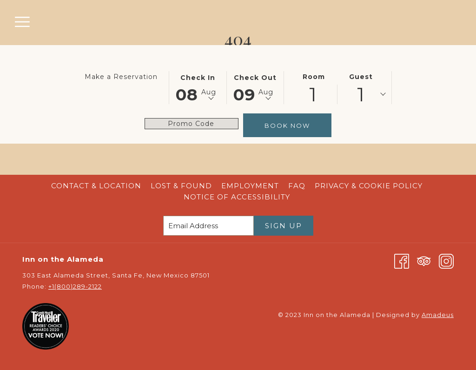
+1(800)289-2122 (75, 286)
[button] (198, 87)
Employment (250, 185)
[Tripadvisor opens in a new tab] (423, 260)
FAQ (296, 185)
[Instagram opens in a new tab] (446, 260)
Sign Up (283, 225)
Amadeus (438, 314)
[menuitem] (96, 186)
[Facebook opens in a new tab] (401, 260)
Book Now (287, 125)
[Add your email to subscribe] (208, 226)
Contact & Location (96, 185)
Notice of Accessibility (237, 196)
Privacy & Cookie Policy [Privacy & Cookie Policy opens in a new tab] (370, 185)
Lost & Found (181, 185)
